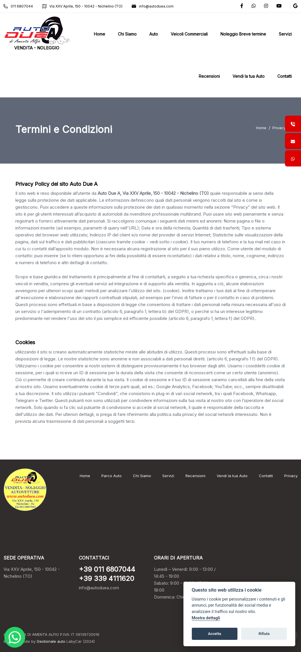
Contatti (266, 475)
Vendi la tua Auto (232, 475)
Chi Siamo (142, 475)
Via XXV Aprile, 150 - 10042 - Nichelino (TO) (82, 6)
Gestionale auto (51, 641)
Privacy (279, 127)
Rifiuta (264, 633)
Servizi (168, 475)
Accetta (214, 633)
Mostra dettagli (206, 618)
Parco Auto (111, 475)
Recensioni (195, 475)
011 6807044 (18, 6)
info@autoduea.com (153, 6)
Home (261, 127)
